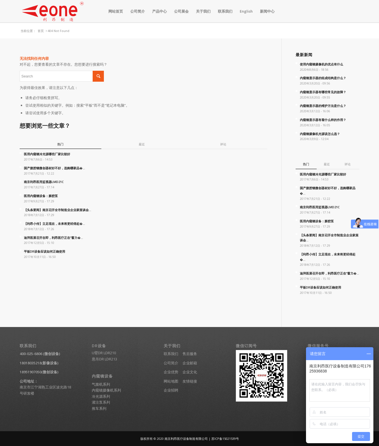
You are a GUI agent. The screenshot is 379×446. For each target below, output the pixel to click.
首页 (41, 31)
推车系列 (99, 408)
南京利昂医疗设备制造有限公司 (186, 438)
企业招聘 (171, 390)
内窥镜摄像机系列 (106, 390)
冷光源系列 (101, 396)
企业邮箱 (189, 362)
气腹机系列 (101, 384)
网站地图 (171, 381)
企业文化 (189, 371)
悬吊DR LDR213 (104, 359)
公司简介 (171, 362)
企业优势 (171, 371)
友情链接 (189, 381)
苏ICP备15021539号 (225, 438)
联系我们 (171, 353)
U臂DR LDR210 (104, 352)
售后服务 (189, 353)
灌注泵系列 (101, 402)
